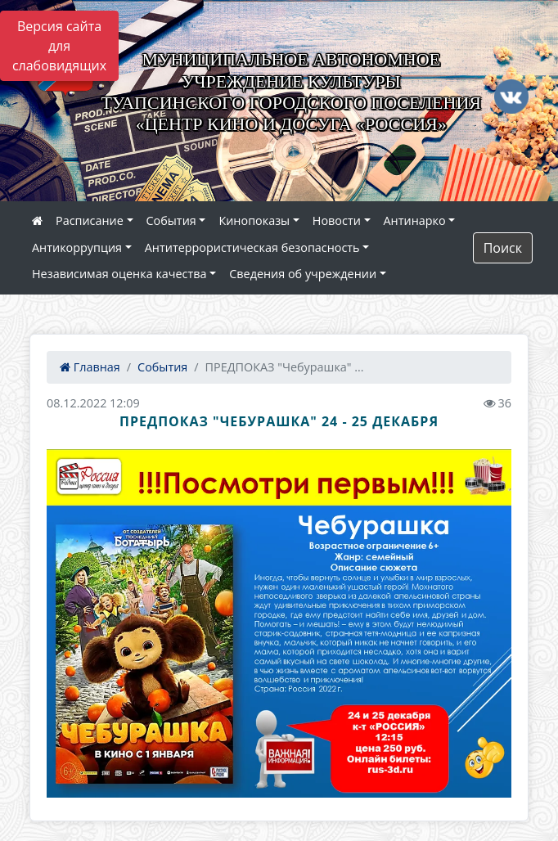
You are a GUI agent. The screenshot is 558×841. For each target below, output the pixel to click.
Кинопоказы (254, 220)
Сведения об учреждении (302, 273)
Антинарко (415, 220)
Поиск (503, 248)
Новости (337, 220)
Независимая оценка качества (119, 273)
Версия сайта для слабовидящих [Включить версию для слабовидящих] (59, 45)
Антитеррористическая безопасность (252, 247)
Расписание (90, 220)
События (171, 220)
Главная (90, 367)
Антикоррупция (77, 247)
